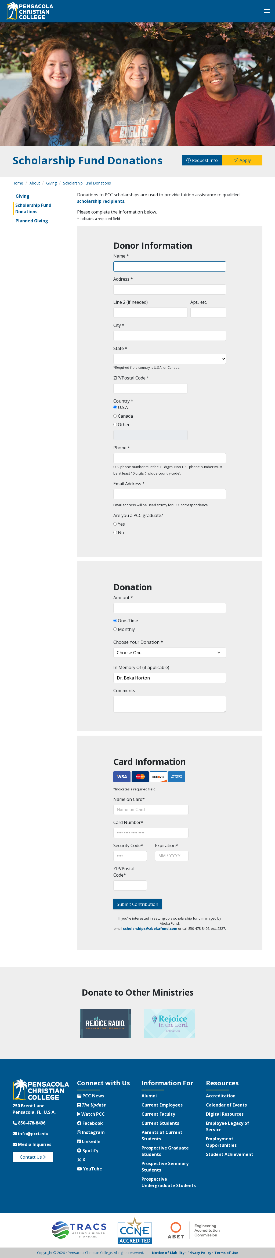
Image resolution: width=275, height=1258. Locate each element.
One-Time (127, 621)
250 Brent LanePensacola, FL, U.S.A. (34, 1109)
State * (120, 348)
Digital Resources (225, 1114)
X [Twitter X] (81, 1160)
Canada (125, 416)
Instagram (91, 1132)
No (120, 533)
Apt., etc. (198, 302)
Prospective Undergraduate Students (169, 1182)
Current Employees (162, 1105)
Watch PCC (91, 1114)
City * (118, 325)
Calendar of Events (226, 1105)
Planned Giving (32, 221)
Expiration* (166, 845)
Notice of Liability (168, 1252)
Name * (121, 256)
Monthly (126, 629)
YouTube (89, 1169)
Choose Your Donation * (138, 642)
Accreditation (221, 1096)
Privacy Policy (199, 1252)
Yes (121, 524)
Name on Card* (129, 799)
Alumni (149, 1096)
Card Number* (128, 822)
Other (123, 425)
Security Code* (128, 845)
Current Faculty (158, 1114)
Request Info (205, 160)
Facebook (90, 1123)
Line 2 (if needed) (130, 302)
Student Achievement (229, 1154)
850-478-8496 (29, 1123)
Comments (124, 690)
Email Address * (129, 484)
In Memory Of (127, 667)
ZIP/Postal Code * (131, 378)
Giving (51, 183)
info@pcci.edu (30, 1134)
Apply (245, 160)
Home (18, 183)
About (35, 183)
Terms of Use (226, 1252)
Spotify (87, 1151)
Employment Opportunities (221, 1142)
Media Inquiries (32, 1144)
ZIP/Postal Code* (123, 872)
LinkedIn (88, 1141)
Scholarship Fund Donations (87, 183)
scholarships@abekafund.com (150, 928)
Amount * (123, 598)
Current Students (160, 1123)
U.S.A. (123, 407)
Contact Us (33, 1157)
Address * (123, 279)
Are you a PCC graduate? (138, 515)
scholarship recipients (100, 201)
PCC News (90, 1096)
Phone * (121, 448)
